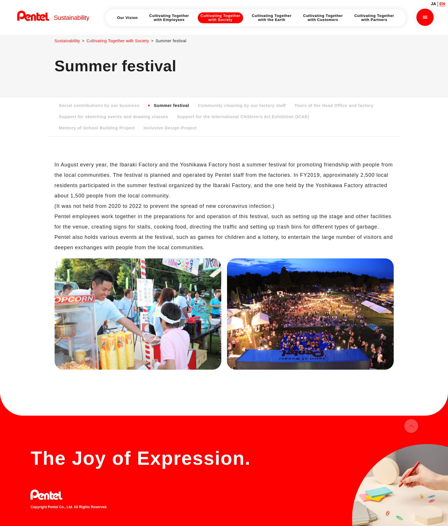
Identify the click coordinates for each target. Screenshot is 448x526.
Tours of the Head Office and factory (336, 105)
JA (433, 3)
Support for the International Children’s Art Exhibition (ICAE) (245, 116)
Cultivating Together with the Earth (271, 18)
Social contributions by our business (99, 105)
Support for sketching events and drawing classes (114, 116)
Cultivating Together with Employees (169, 18)
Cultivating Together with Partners (374, 18)
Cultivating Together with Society (118, 41)
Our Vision (127, 18)
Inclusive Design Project (171, 127)
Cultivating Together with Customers (323, 18)
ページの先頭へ (411, 431)
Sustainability (67, 41)
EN (442, 3)
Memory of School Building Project (97, 127)
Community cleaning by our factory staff (243, 105)
